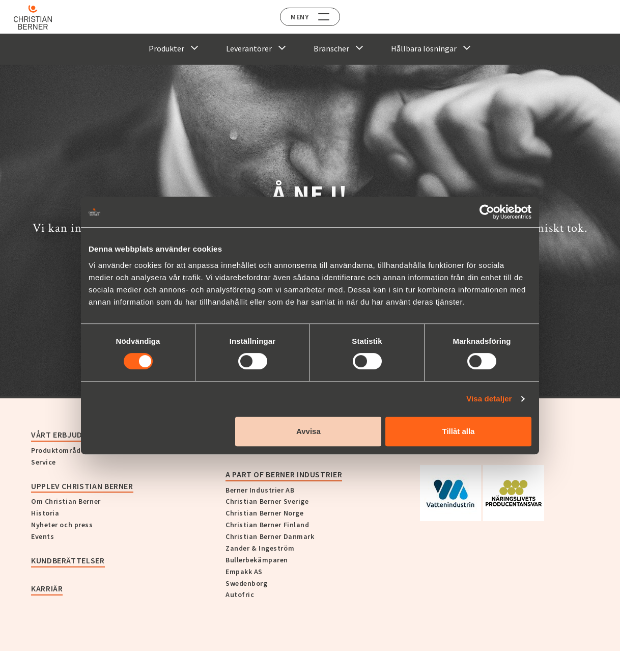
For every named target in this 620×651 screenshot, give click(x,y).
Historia (45, 513)
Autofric (240, 594)
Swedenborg (247, 583)
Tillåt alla (458, 431)
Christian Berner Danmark (270, 536)
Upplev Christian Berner (82, 486)
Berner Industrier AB (260, 490)
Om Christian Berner (66, 501)
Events (42, 536)
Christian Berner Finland (267, 524)
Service (43, 462)
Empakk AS (244, 571)
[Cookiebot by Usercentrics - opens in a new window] (486, 212)
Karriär (47, 588)
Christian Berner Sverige (267, 501)
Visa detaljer (489, 398)
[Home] (37, 17)
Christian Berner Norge (264, 513)
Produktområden (60, 450)
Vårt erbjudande (67, 434)
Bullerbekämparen (257, 559)
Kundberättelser (68, 560)
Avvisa (308, 431)
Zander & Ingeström (260, 548)
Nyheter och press (62, 524)
